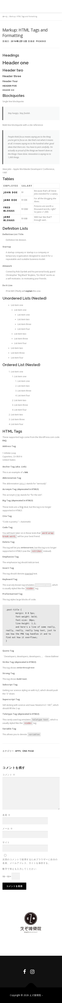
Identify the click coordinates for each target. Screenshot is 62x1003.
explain (28, 291)
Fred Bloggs (9, 209)
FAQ (4, 440)
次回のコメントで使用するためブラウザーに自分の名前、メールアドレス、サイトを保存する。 (30, 861)
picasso (41, 41)
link (26, 472)
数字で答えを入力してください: (19, 868)
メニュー (57, 6)
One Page (28, 751)
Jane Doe (10, 200)
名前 (6, 814)
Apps (18, 751)
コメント (8, 774)
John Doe (10, 192)
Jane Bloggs (9, 218)
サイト (6, 842)
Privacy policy (31, 943)
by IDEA (48, 995)
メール (7, 828)
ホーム (4, 16)
